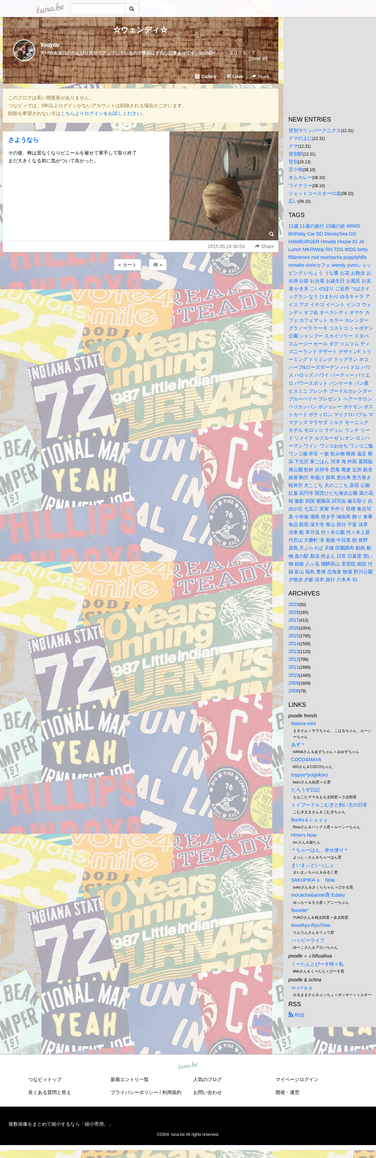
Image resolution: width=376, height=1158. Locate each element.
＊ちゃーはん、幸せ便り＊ (319, 850)
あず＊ (298, 744)
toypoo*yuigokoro (309, 775)
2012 (294, 659)
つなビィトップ (45, 1079)
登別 (293, 161)
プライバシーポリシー (134, 1092)
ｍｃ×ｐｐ (302, 987)
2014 (294, 643)
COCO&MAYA (306, 759)
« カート (127, 264)
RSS (297, 1015)
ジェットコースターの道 (315, 193)
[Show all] (257, 58)
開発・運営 (287, 1092)
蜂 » (157, 264)
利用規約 (171, 1092)
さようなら (23, 139)
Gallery (205, 76)
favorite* (300, 910)
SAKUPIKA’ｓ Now (313, 880)
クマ (293, 146)
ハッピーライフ (308, 940)
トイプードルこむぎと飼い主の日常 (329, 805)
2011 (294, 667)
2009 (294, 683)
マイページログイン (297, 1079)
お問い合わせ (207, 1092)
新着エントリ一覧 (130, 1079)
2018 (294, 612)
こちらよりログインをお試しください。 (103, 113)
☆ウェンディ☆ (140, 30)
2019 (294, 604)
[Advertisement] (140, 290)
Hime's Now (303, 835)
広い (293, 201)
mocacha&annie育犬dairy (318, 895)
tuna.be (187, 1066)
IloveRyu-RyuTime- (311, 925)
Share (260, 76)
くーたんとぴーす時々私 (317, 964)
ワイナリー (300, 185)
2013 (294, 651)
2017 (294, 620)
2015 (294, 635)
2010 (294, 675)
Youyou (50, 45)
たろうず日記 (305, 790)
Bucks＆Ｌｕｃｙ (309, 819)
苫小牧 (296, 169)
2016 (294, 628)
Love (234, 76)
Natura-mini (303, 723)
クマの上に (300, 138)
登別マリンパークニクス (315, 130)
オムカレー (300, 177)
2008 (294, 691)
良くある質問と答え (49, 1092)
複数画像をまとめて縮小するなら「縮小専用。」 (61, 1124)
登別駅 (296, 154)
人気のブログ (207, 1079)
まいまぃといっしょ (312, 865)
